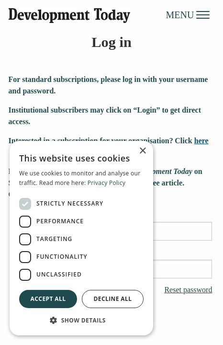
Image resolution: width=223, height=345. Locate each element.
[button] (81, 320)
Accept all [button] (48, 299)
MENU (188, 14)
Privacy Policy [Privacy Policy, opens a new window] (106, 183)
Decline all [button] (113, 299)
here (201, 141)
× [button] (142, 151)
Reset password (188, 290)
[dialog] (81, 238)
